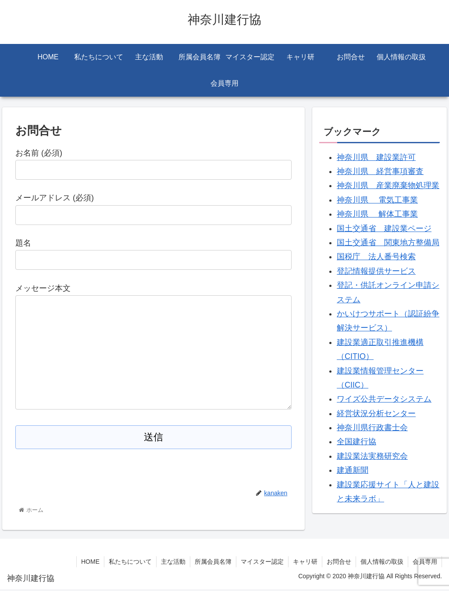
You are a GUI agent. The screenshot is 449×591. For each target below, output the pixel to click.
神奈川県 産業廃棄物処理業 (388, 185)
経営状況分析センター (376, 413)
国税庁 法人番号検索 (376, 256)
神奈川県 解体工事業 (377, 214)
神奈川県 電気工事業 (377, 200)
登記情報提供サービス (376, 271)
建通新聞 (352, 470)
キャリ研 (305, 563)
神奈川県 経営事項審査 (380, 171)
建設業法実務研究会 (372, 456)
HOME (90, 563)
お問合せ (339, 563)
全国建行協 (356, 441)
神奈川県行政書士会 (372, 427)
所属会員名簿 (213, 563)
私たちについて (130, 563)
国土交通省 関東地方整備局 (388, 242)
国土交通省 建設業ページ (384, 228)
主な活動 (173, 563)
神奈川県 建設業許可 (376, 157)
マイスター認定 (262, 563)
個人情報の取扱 (381, 563)
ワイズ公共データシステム (384, 399)
